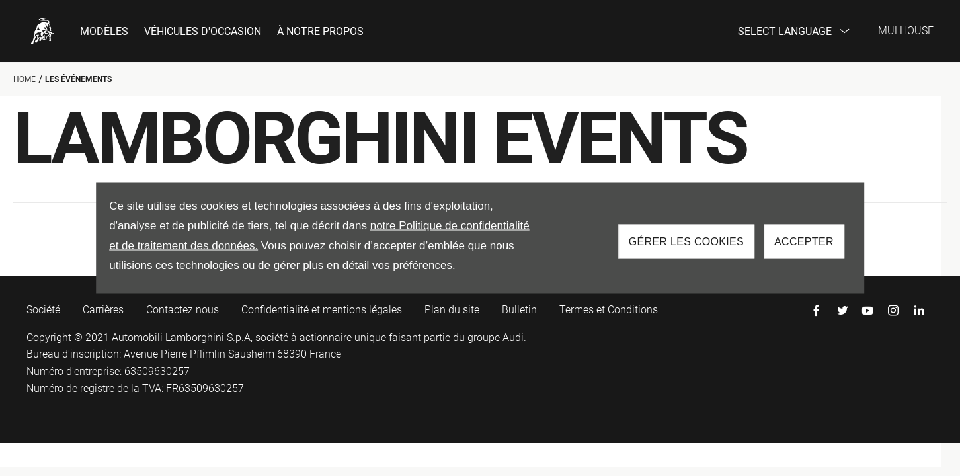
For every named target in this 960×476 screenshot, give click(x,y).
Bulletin (519, 309)
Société (43, 309)
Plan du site (451, 309)
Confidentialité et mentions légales (321, 309)
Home (24, 79)
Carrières (103, 309)
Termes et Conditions (608, 309)
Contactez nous (182, 309)
